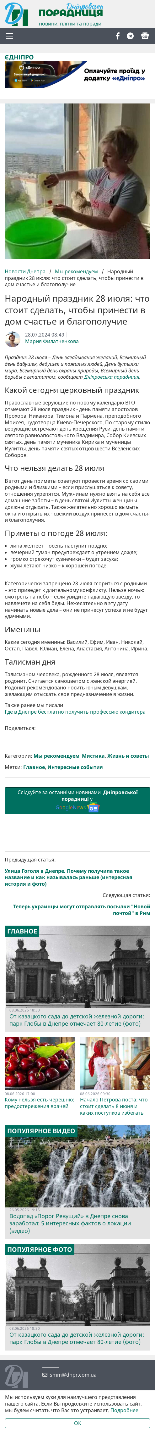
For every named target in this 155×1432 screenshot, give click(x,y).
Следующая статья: (77, 1017)
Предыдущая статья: (77, 984)
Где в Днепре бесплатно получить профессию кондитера (75, 824)
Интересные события (75, 879)
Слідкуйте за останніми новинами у (77, 913)
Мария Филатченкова (52, 341)
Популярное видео (41, 1244)
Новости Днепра (26, 271)
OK (77, 1423)
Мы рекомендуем (76, 271)
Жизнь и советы (128, 868)
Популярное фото (39, 1362)
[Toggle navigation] (9, 36)
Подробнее (124, 1410)
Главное (34, 879)
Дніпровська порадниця (111, 377)
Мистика (93, 868)
